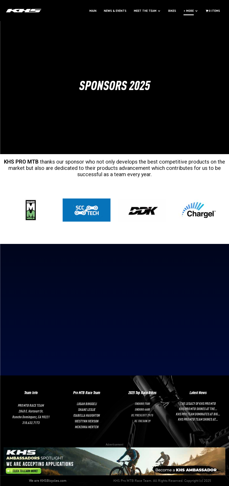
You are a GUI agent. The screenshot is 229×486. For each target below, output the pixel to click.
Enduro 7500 (142, 403)
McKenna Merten (87, 426)
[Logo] (23, 10)
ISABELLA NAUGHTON (86, 414)
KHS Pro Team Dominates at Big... (198, 413)
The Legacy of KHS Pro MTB (198, 403)
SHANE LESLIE (86, 409)
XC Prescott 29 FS (142, 414)
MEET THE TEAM (145, 11)
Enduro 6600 (142, 409)
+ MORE (189, 11)
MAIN (92, 11)
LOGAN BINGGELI (87, 403)
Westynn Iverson (87, 420)
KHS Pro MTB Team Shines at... (198, 418)
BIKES (172, 11)
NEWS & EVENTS (115, 11)
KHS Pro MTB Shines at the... (198, 408)
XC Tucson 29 (142, 420)
